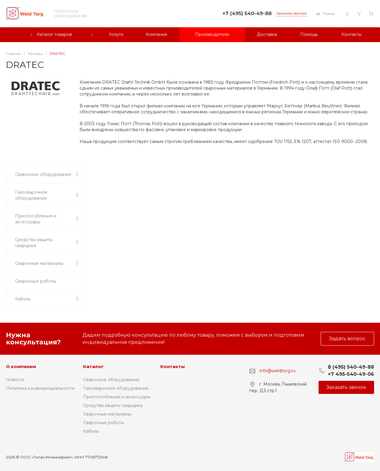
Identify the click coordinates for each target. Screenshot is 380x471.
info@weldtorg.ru (277, 370)
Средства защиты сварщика (112, 405)
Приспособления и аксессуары (117, 397)
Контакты (172, 366)
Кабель (91, 431)
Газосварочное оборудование (115, 388)
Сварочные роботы (103, 422)
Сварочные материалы (107, 414)
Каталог (93, 366)
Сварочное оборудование (111, 379)
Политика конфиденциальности (40, 388)
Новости (15, 379)
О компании (21, 366)
